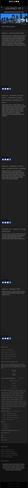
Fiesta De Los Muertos (5, 38)
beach (7, 464)
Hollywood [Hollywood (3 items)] (21, 397)
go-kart (20, 235)
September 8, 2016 (5, 104)
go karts (15, 235)
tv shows (13, 112)
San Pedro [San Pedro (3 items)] (7, 406)
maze (19, 40)
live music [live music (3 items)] (20, 399)
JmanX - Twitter (14, 387)
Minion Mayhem (12, 109)
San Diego (22, 467)
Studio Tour (17, 111)
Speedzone (11, 238)
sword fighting (22, 293)
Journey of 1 (8, 466)
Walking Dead (16, 114)
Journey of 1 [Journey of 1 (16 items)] (3, 399)
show (13, 43)
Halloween (23, 38)
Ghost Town (14, 38)
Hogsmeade (24, 106)
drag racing (8, 235)
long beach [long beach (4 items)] (3, 401)
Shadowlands (10, 43)
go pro (17, 235)
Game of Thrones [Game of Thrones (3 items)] (16, 397)
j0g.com (13, 383)
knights (9, 293)
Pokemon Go (18, 467)
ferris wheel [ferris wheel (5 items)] (3, 397)
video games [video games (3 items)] (3, 408)
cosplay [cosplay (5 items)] (13, 392)
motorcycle (4, 467)
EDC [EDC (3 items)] (11, 395)
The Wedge (21, 177)
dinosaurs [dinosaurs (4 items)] (22, 392)
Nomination (3, 177)
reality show (12, 177)
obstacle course (8, 177)
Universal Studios (10, 114)
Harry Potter (20, 106)
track (23, 238)
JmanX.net (14, 385)
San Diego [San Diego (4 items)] (3, 406)
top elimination (20, 238)
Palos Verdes (13, 467)
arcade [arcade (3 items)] (17, 390)
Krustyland (3, 109)
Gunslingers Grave (18, 38)
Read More (5, 86)
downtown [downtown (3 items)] (8, 395)
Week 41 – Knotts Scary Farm (13, 33)
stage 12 (14, 111)
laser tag (17, 40)
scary (6, 43)
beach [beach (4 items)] (2, 392)
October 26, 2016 (5, 35)
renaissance (17, 293)
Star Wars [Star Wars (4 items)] (11, 406)
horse (7, 293)
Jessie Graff (10, 175)
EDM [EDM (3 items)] (14, 395)
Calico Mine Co (8, 37)
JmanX (10, 35)
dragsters (12, 235)
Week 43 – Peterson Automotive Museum (8, 354)
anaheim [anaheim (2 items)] (13, 390)
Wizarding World (4, 115)
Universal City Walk (5, 114)
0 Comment (19, 35)
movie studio (17, 109)
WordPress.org (5, 428)
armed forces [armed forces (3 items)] (21, 390)
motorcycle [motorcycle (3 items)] (20, 401)
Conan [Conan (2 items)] (10, 392)
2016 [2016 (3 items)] (10, 390)
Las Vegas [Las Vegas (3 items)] (8, 399)
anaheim (24, 35)
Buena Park (3, 37)
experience (11, 106)
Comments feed (6, 426)
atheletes (17, 172)
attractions (3, 106)
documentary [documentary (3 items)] (4, 395)
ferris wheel (22, 464)
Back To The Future (21, 172)
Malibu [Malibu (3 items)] (12, 401)
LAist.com (14, 371)
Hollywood (7, 175)
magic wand (7, 109)
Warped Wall (16, 178)
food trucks (3, 175)
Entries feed (5, 424)
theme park (3, 112)
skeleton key (16, 43)
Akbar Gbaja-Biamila (5, 172)
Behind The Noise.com (14, 380)
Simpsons (7, 111)
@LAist (14, 375)
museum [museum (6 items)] (25, 401)
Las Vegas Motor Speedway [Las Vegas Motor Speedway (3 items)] (14, 399)
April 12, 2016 (5, 291)
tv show (7, 178)
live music (13, 466)
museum (8, 467)
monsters (22, 40)
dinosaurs (18, 464)
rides (22, 109)
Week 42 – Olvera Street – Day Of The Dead (8, 356)
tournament (7, 294)
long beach (17, 466)
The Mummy (21, 111)
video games (19, 469)
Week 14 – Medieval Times (11, 289)
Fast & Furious (16, 106)
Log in (4, 421)
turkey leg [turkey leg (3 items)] (23, 406)
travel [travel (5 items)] (20, 406)
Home (22, 24)
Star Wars (7, 469)
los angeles (21, 466)
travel (15, 469)
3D (23, 104)
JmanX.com (21, 378)
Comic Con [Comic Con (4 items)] (6, 392)
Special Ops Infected (21, 43)
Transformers (9, 112)
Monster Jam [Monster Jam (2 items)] (16, 401)
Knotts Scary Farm (12, 40)
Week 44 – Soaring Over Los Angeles (7, 352)
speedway (8, 238)
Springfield (10, 111)
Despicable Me (8, 106)
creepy (11, 37)
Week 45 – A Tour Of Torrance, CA (7, 349)
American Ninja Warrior (11, 172)
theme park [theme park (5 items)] (16, 406)
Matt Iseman (14, 175)
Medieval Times (13, 293)
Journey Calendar (17, 486)
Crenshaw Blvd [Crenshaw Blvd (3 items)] (18, 392)
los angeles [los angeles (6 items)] (7, 401)
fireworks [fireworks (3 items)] (11, 397)
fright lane (10, 38)
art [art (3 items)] (24, 390)
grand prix (23, 235)
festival (5, 466)
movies (20, 109)
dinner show (4, 293)
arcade (4, 464)
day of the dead (15, 37)
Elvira (23, 37)
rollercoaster (3, 43)
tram (6, 112)
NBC (22, 175)
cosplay (14, 464)
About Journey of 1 (11, 486)
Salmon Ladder (17, 177)
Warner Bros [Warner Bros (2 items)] (8, 408)
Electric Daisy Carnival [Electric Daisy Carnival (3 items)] (19, 395)
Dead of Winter (20, 37)
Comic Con (10, 464)
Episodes (14, 35)
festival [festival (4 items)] (7, 397)
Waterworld (19, 114)
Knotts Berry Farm (7, 40)
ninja (24, 175)
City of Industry (4, 235)
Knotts (3, 40)
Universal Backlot (17, 112)
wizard (23, 114)
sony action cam (4, 238)
